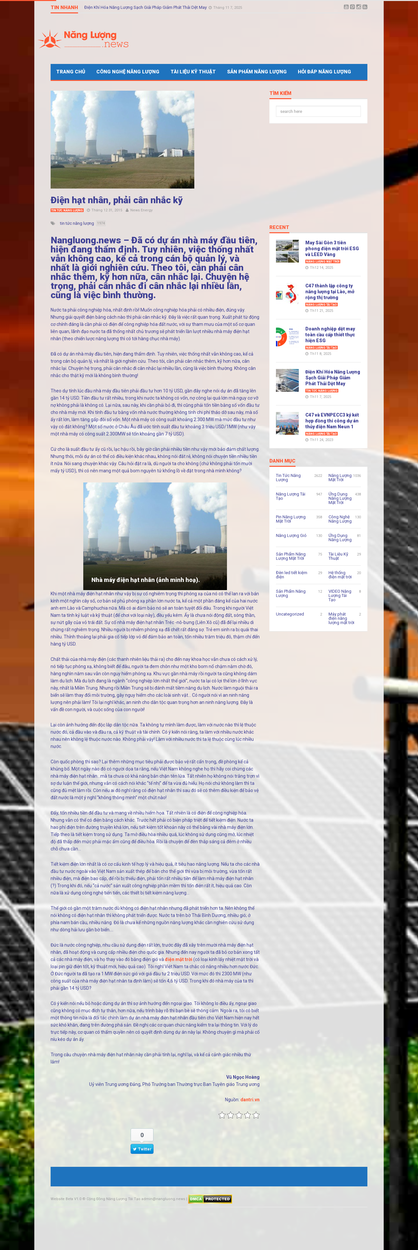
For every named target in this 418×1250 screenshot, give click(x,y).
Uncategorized (290, 614)
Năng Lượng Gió (291, 535)
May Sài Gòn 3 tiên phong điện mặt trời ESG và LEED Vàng (332, 248)
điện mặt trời (178, 959)
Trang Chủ (70, 72)
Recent (279, 227)
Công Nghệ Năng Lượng (127, 72)
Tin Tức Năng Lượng (67, 210)
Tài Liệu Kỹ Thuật (193, 72)
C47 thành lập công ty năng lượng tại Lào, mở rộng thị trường (329, 291)
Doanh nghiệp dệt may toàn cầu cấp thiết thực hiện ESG (330, 334)
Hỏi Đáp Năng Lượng (324, 72)
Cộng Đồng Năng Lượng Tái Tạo (113, 1199)
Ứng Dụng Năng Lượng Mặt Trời (340, 498)
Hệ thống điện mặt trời (340, 575)
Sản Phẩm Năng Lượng (257, 72)
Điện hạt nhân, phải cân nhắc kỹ (117, 200)
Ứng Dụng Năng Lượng (340, 537)
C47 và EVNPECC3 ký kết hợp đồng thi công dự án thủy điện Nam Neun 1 (332, 420)
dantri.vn (250, 1099)
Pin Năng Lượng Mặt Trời (291, 519)
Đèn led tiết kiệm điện (291, 575)
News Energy (141, 210)
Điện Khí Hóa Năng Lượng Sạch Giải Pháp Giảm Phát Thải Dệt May (146, 7)
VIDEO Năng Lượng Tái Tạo (340, 595)
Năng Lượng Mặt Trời (323, 261)
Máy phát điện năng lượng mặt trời (341, 618)
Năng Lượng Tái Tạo (321, 304)
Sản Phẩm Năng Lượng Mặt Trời (291, 556)
